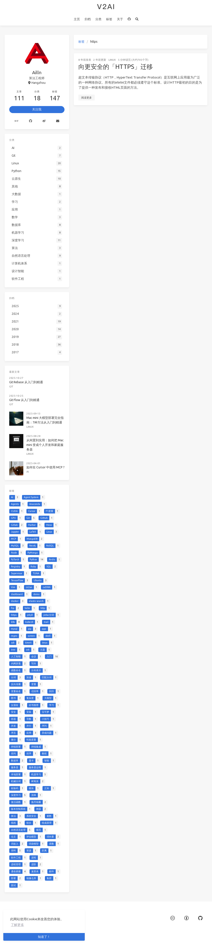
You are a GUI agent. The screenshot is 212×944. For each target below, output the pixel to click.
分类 (98, 19)
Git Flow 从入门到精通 (24, 400)
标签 (109, 19)
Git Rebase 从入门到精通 (26, 382)
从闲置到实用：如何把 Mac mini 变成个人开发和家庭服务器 (45, 444)
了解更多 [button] (17, 925)
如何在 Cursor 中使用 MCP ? (45, 467)
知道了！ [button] (44, 937)
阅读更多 (86, 97)
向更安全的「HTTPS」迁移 (115, 66)
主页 (77, 19)
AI (27, 471)
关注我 (36, 109)
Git (11, 386)
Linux (112, 59)
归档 (88, 19)
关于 (120, 19)
